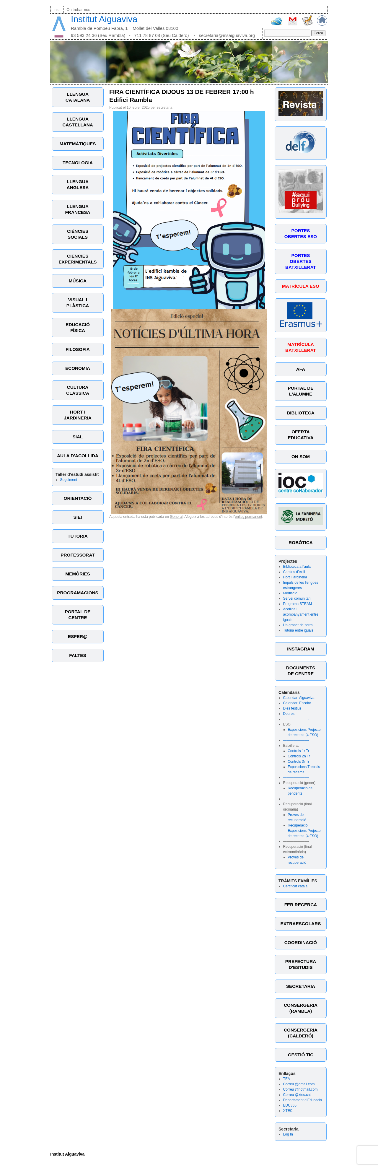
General (176, 517)
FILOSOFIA (78, 349)
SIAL (78, 436)
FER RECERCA (300, 904)
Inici (56, 9)
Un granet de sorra (298, 625)
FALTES (77, 655)
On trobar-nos (78, 9)
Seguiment (68, 480)
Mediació (290, 593)
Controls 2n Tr (299, 756)
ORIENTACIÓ (78, 498)
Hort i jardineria (295, 577)
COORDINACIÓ (300, 942)
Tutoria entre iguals (298, 630)
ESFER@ (77, 636)
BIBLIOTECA (300, 412)
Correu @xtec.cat (297, 1095)
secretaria (164, 107)
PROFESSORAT (77, 554)
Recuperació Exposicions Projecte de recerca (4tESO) (304, 830)
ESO (287, 724)
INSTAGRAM (300, 648)
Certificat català (295, 886)
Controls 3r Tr (298, 761)
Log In (288, 1134)
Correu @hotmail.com (300, 1089)
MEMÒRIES (77, 573)
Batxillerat (291, 746)
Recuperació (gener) (299, 783)
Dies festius (292, 708)
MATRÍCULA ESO (300, 286)
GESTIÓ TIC (301, 1054)
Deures (289, 714)
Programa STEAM (297, 604)
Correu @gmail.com (299, 1084)
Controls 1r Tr (298, 751)
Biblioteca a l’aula (297, 567)
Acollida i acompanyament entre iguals (300, 614)
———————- (296, 719)
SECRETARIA (300, 986)
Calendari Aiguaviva (299, 698)
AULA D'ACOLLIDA (77, 455)
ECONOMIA (77, 368)
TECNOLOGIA (78, 162)
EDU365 (289, 1105)
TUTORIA (78, 536)
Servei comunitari (297, 598)
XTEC (288, 1111)
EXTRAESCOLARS (301, 923)
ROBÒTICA (301, 542)
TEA (286, 1079)
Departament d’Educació (302, 1100)
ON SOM (300, 456)
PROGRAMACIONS (77, 592)
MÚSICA (78, 280)
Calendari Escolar (297, 703)
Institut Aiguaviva (104, 19)
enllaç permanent (248, 517)
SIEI (78, 517)
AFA (300, 369)
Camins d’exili (294, 572)
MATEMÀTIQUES (78, 143)
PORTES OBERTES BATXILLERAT (300, 261)
